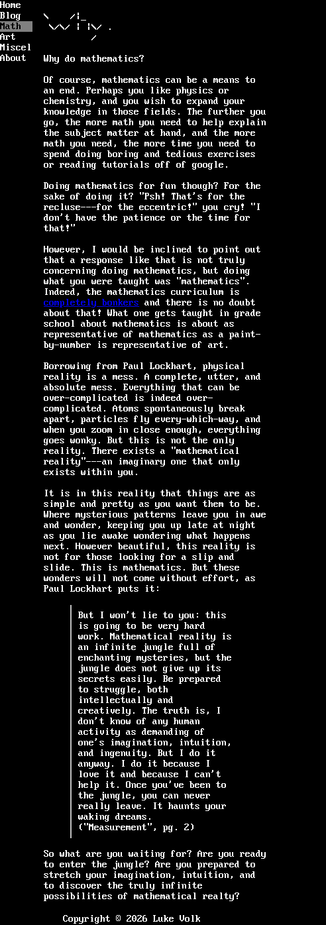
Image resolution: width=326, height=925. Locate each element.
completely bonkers (91, 303)
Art (8, 37)
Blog (10, 16)
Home (10, 5)
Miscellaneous (16, 47)
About (13, 58)
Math (10, 26)
